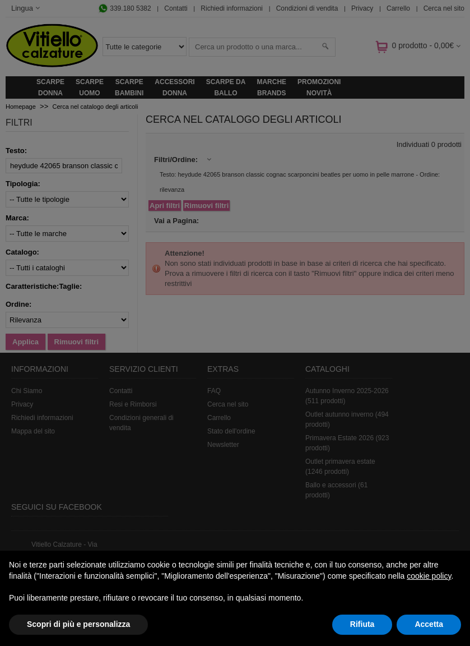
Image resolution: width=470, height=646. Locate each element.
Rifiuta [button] (362, 624)
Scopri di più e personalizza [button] (78, 624)
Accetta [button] (429, 624)
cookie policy (429, 575)
